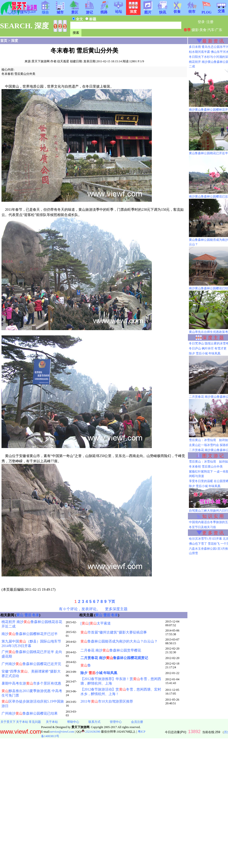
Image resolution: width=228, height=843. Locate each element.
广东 (218, 30)
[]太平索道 (95, 623)
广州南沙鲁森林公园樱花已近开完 (31, 664)
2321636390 (90, 731)
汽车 (210, 30)
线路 (104, 10)
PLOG (206, 11)
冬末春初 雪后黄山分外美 (206, 466)
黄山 (19, 615)
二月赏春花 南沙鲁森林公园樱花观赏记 (114, 658)
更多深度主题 (116, 609)
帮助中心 (73, 722)
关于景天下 (8, 722)
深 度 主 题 (213, 337)
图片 (148, 10)
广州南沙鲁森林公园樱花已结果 (30, 713)
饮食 (177, 10)
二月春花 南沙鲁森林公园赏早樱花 (110, 650)
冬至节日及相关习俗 (202, 527)
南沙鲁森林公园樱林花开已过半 (30, 634)
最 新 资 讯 (213, 41)
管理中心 (116, 722)
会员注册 (137, 722)
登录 (201, 22)
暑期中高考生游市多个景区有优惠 (31, 683)
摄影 (195, 30)
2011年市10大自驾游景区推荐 (106, 701)
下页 (111, 601)
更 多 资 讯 (213, 532)
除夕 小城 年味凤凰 (98, 673)
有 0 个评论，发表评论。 (79, 609)
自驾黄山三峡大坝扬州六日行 (208, 510)
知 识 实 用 (213, 516)
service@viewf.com (62, 731)
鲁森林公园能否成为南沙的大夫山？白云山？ (119, 641)
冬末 (35, 615)
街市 (192, 10)
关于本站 (22, 722)
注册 (209, 22)
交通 (221, 9)
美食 (202, 30)
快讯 (163, 10)
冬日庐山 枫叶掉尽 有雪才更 (207, 348)
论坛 (118, 10)
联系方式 (94, 722)
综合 (45, 10)
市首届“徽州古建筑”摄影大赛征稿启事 (113, 632)
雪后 (27, 615)
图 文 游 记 (213, 455)
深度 (14, 41)
